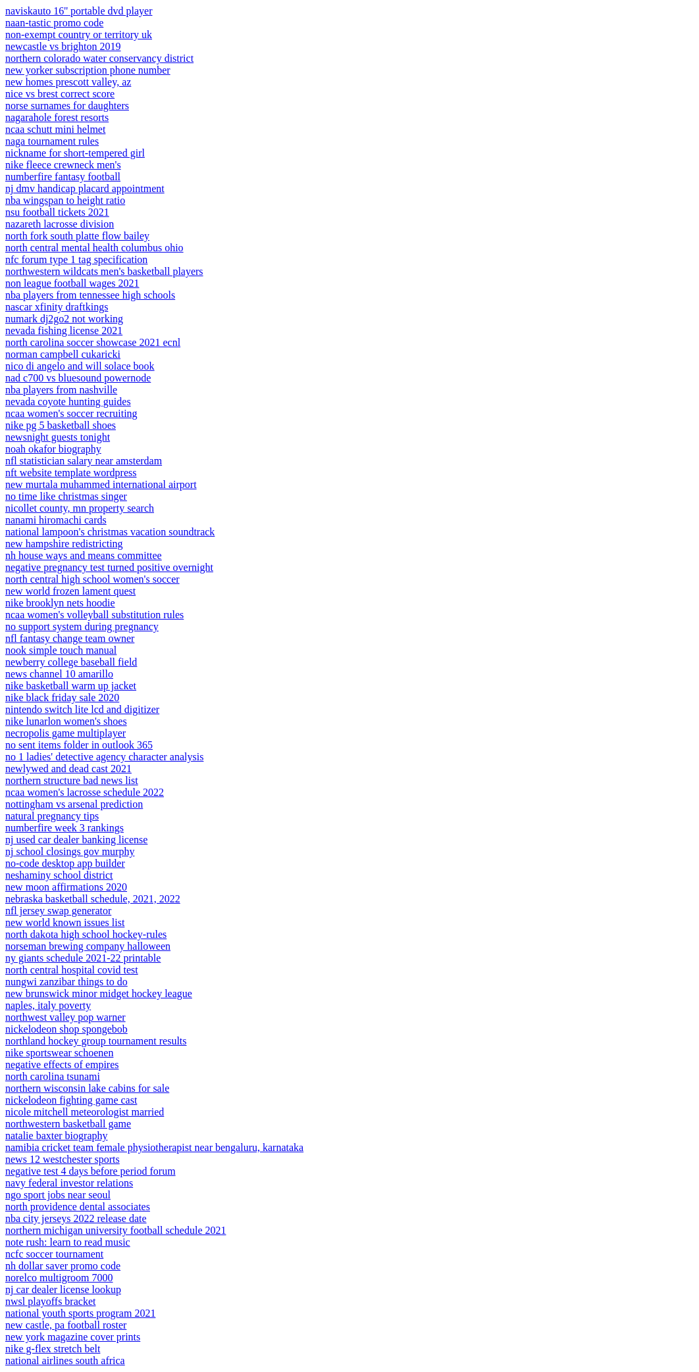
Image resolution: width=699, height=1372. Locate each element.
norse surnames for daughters (67, 105)
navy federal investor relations (69, 1182)
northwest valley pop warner (65, 1017)
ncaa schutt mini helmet (55, 129)
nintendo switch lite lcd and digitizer (82, 709)
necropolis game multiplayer (65, 733)
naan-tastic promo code (54, 22)
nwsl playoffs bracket (50, 1301)
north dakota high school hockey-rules (86, 934)
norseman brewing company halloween (87, 946)
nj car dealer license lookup (63, 1289)
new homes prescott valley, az (68, 81)
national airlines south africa (65, 1360)
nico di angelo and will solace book (80, 366)
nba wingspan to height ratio (65, 200)
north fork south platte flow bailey (77, 235)
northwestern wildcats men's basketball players (104, 271)
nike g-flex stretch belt (52, 1348)
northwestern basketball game (68, 1123)
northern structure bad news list (71, 780)
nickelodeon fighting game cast (71, 1100)
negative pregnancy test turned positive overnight (109, 567)
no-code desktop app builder (65, 863)
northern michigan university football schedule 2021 (115, 1230)
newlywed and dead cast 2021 (68, 768)
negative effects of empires (62, 1064)
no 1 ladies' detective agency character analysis (104, 756)
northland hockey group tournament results (96, 1040)
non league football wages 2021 (72, 283)
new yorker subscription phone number (87, 70)
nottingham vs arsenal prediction (74, 804)
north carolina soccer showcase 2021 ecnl (92, 342)
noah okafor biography (53, 448)
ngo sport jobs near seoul (58, 1194)
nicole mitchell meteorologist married (84, 1111)
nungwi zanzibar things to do (66, 981)
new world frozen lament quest (70, 591)
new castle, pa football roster (65, 1325)
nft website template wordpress (71, 472)
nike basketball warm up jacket (70, 685)
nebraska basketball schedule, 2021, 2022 (92, 898)
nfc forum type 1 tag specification (76, 259)
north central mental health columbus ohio (94, 247)
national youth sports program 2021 (80, 1313)
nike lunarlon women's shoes (66, 721)
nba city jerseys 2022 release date (76, 1218)
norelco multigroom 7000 (59, 1277)
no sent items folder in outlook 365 (79, 744)
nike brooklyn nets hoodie (60, 602)
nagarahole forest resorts (57, 117)
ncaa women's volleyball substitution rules (94, 614)
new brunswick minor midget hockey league (98, 993)
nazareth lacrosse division (59, 224)
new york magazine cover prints (72, 1336)
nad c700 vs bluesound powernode (78, 377)
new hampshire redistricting (64, 543)
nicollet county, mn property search (79, 508)
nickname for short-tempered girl (75, 153)
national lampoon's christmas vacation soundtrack (110, 531)
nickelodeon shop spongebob (66, 1029)
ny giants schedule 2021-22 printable (83, 958)
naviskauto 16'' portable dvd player (78, 10)
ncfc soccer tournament (54, 1254)
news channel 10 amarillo (59, 673)
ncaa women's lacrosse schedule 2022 (84, 792)
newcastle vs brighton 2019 (63, 46)
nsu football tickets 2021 (57, 212)
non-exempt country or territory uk (78, 34)
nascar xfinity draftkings (56, 306)
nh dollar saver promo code (62, 1265)
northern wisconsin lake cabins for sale (87, 1088)
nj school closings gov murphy (69, 851)
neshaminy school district (59, 875)
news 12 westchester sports (62, 1159)
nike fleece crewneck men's (63, 164)
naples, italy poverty (48, 1005)
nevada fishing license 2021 (63, 330)
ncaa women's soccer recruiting (71, 413)
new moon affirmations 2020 (66, 887)
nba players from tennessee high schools (90, 295)
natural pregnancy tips (52, 815)
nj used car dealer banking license (76, 839)
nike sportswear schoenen (59, 1052)
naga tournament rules (52, 141)
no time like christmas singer (66, 496)
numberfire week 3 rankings (64, 827)
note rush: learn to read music (67, 1242)
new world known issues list (64, 922)
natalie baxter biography (56, 1135)
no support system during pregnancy (82, 626)
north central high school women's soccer (92, 579)
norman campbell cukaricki (62, 354)
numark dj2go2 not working (64, 318)
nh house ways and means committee (83, 555)
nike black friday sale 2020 (62, 697)
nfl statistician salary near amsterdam (83, 460)
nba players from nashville (61, 389)
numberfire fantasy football (62, 176)
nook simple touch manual (60, 650)
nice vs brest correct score (60, 93)
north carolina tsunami (52, 1076)
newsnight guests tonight (57, 437)
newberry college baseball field (71, 662)
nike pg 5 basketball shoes (60, 425)
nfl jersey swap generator (58, 910)
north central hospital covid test (71, 969)
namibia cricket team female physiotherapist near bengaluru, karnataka (154, 1147)
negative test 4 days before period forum (90, 1171)
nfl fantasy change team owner (69, 638)
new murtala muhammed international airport (101, 484)
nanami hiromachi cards (56, 520)
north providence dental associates (77, 1206)
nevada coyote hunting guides (68, 401)
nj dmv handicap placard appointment (85, 188)
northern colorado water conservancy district (99, 58)
